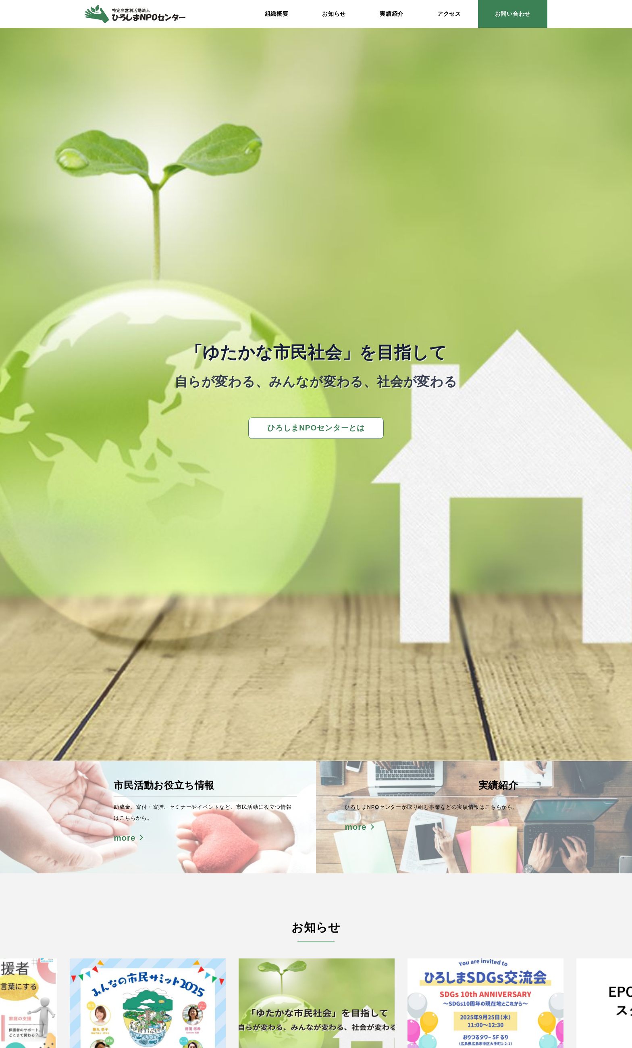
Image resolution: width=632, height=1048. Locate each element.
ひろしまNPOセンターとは (316, 428)
